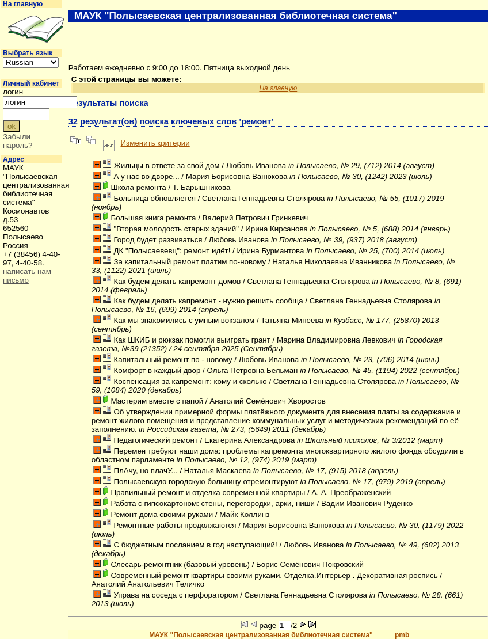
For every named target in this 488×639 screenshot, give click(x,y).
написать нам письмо (27, 275)
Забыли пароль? (17, 141)
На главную (23, 4)
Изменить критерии (155, 143)
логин (13, 92)
